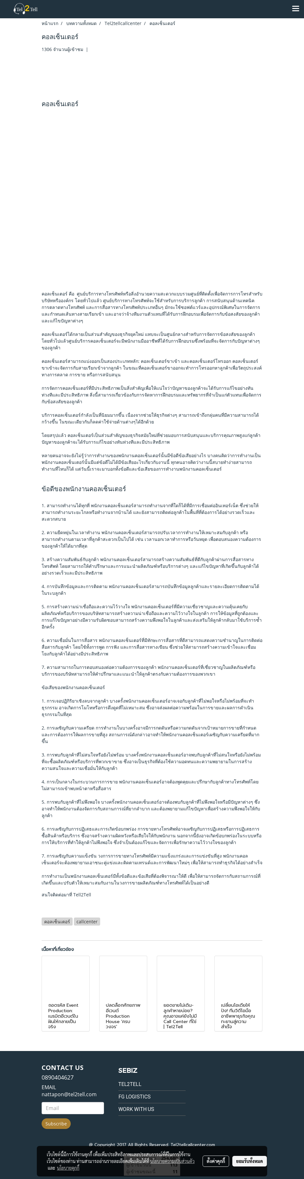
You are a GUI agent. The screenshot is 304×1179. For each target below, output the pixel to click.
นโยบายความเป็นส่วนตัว (172, 1161)
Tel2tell (129, 1084)
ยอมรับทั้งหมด (249, 1161)
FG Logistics (134, 1097)
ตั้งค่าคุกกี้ (216, 1161)
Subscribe (56, 1124)
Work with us (136, 1109)
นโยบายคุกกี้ (68, 1168)
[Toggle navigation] (296, 9)
